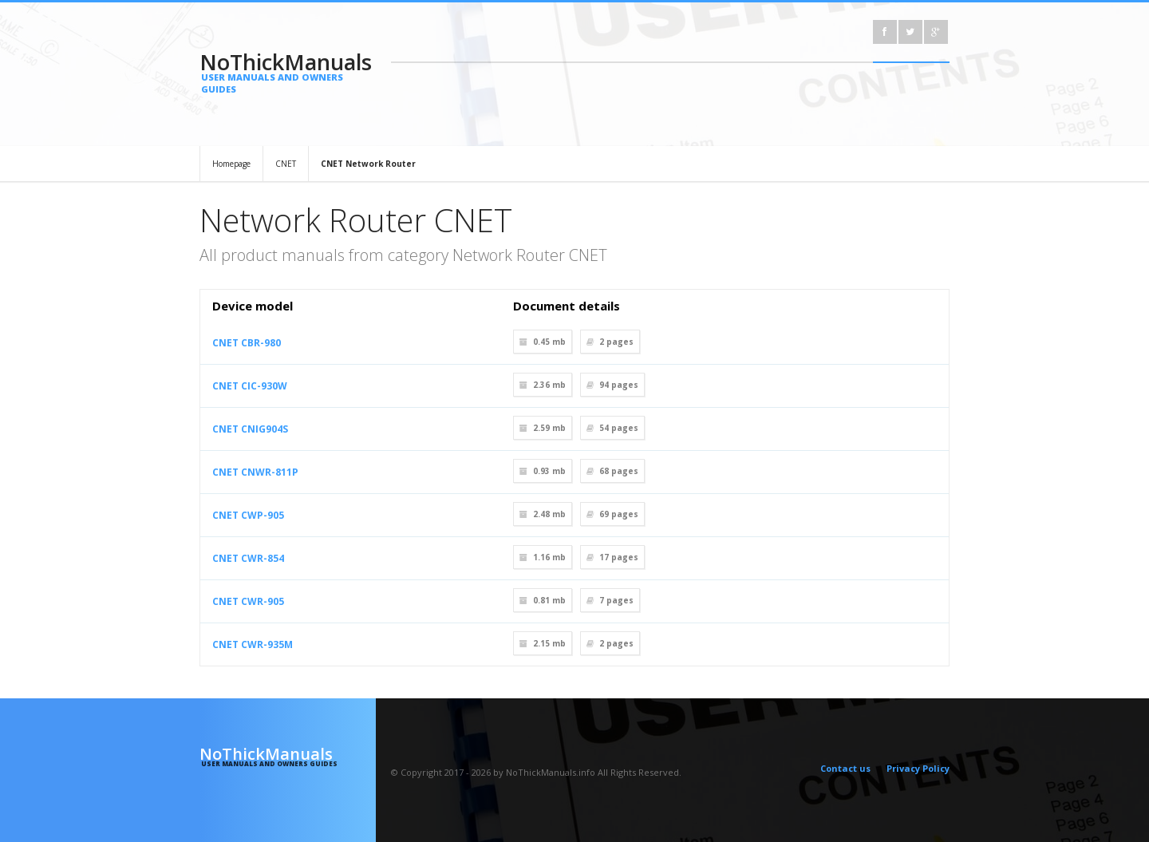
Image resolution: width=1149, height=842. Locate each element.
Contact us (845, 768)
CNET (285, 163)
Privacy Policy (918, 768)
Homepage (231, 163)
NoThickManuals (287, 71)
